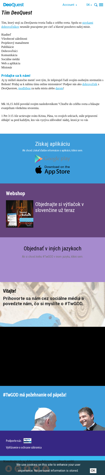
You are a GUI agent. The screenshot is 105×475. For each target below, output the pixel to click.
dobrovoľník (89, 84)
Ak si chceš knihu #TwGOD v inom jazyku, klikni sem (52, 256)
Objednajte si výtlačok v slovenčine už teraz (59, 207)
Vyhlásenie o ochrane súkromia (24, 447)
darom (59, 88)
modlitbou (24, 88)
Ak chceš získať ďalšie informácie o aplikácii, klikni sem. (52, 150)
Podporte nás (13, 440)
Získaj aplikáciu (52, 144)
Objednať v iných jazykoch (53, 248)
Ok (93, 470)
